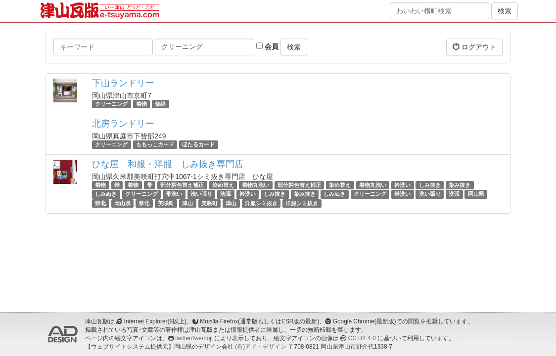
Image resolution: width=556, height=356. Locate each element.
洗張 (225, 194)
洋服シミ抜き (261, 203)
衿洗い (402, 185)
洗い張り (201, 194)
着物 (141, 104)
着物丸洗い (255, 185)
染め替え (223, 185)
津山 (187, 203)
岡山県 (476, 194)
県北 (100, 203)
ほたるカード (198, 144)
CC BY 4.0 (362, 338)
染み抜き (459, 185)
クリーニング (111, 104)
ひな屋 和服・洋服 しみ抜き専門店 (167, 164)
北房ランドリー (123, 124)
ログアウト (474, 47)
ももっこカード (155, 144)
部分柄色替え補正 (182, 185)
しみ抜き (430, 185)
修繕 (160, 104)
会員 (267, 46)
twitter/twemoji (193, 338)
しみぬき (106, 194)
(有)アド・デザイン (260, 346)
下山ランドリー (123, 83)
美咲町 (166, 203)
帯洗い (174, 194)
